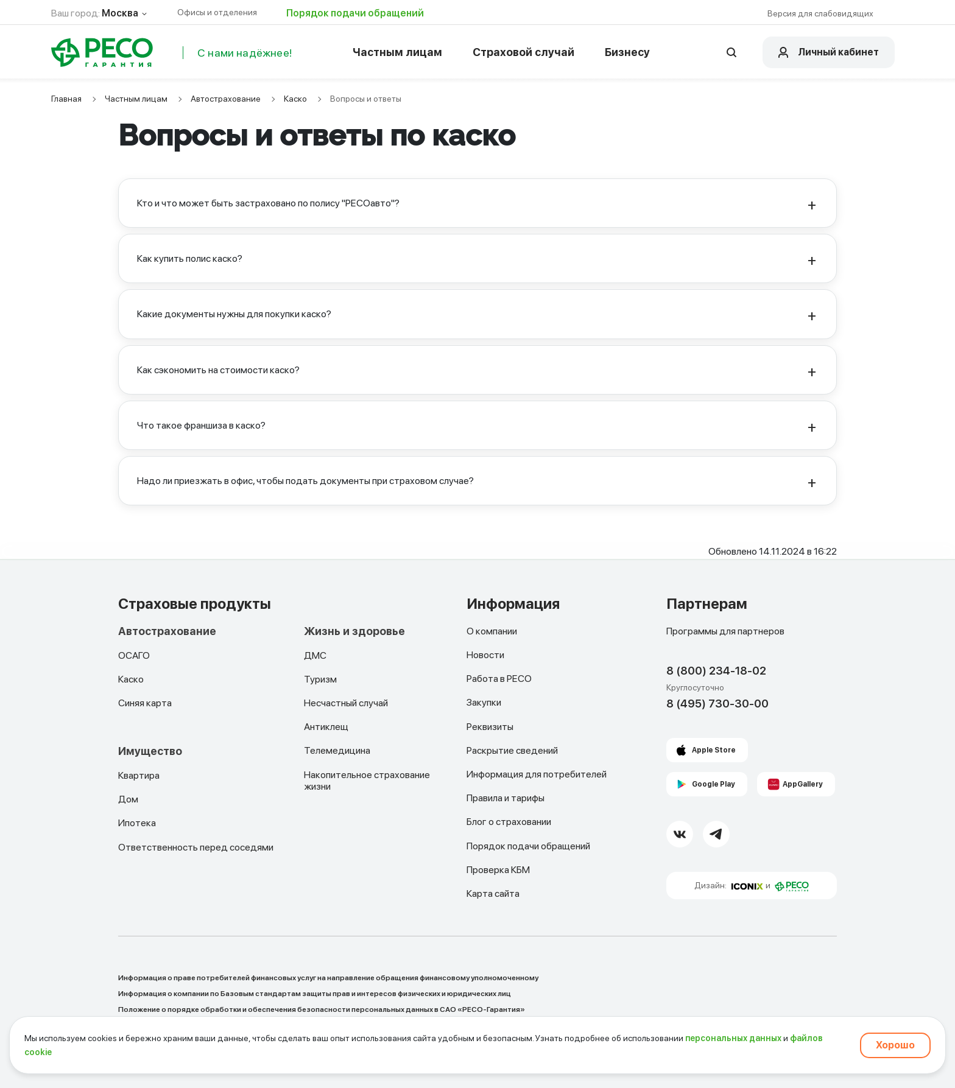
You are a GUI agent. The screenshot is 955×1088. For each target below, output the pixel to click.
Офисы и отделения (217, 12)
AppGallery (803, 784)
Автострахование (226, 99)
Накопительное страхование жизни (367, 780)
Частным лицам (397, 52)
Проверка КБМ (498, 870)
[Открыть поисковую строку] (731, 52)
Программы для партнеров (725, 631)
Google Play (713, 784)
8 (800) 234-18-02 (716, 670)
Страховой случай (523, 52)
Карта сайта (493, 893)
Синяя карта (145, 703)
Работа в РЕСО (499, 678)
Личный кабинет (838, 52)
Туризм (320, 679)
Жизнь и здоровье (354, 631)
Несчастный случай (346, 703)
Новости (485, 655)
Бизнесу (627, 52)
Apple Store (714, 750)
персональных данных (733, 1038)
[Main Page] (102, 52)
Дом (128, 799)
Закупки (484, 702)
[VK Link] (679, 834)
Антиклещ (326, 726)
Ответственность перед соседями (195, 847)
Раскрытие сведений (512, 750)
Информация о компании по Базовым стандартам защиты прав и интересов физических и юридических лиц (314, 993)
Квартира (139, 775)
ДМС (315, 655)
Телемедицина (337, 750)
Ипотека (137, 823)
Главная (66, 99)
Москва (120, 13)
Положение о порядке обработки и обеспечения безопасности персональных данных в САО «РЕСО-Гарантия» (321, 1009)
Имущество (150, 751)
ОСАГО (134, 655)
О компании (492, 631)
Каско (295, 99)
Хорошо (895, 1045)
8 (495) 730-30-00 (717, 703)
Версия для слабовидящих (820, 13)
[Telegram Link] (716, 834)
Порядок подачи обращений (355, 13)
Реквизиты (490, 726)
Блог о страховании (509, 821)
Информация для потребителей (537, 774)
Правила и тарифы (505, 798)
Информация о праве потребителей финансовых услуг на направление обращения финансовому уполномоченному (328, 978)
